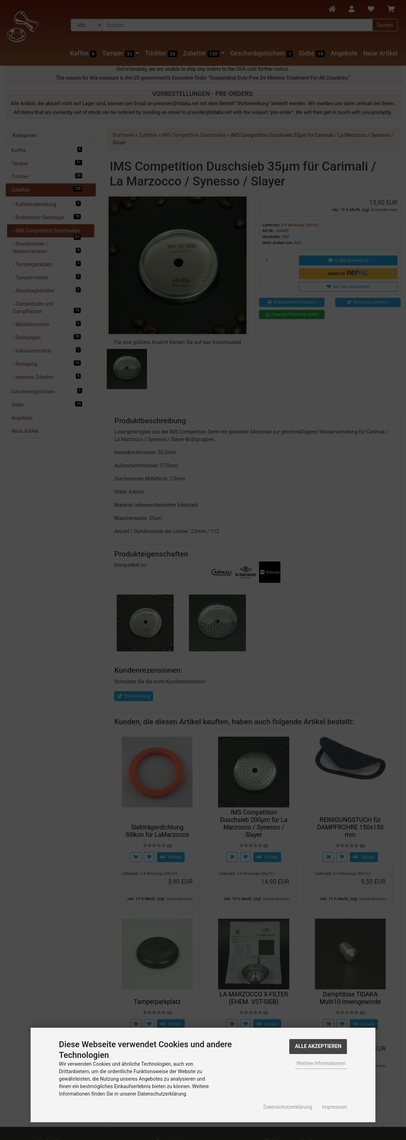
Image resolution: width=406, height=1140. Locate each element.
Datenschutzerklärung (287, 1107)
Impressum (334, 1107)
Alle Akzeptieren (318, 1046)
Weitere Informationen (321, 1063)
